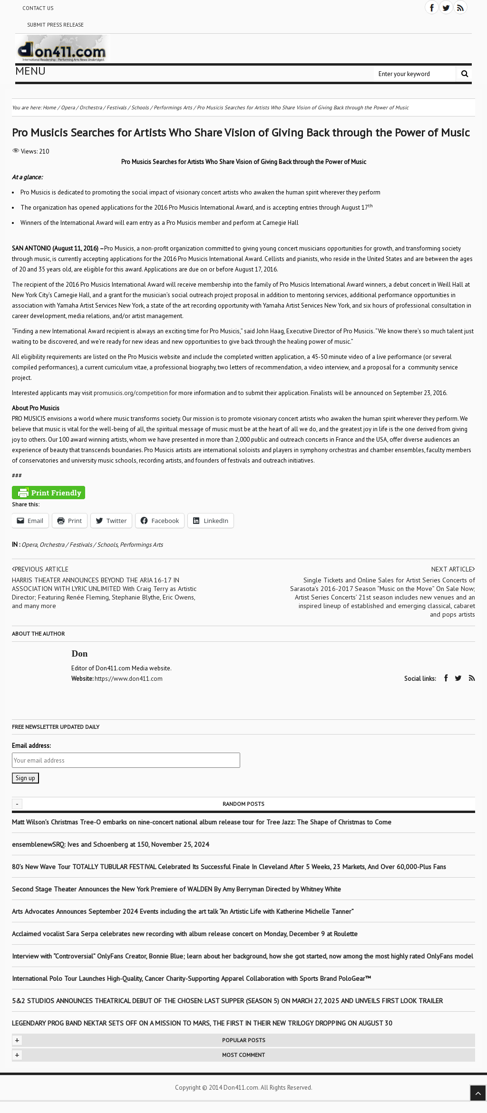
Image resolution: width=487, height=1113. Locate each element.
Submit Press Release (55, 24)
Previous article (41, 569)
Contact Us (37, 8)
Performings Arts (141, 545)
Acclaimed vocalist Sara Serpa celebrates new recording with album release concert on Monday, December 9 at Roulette (185, 933)
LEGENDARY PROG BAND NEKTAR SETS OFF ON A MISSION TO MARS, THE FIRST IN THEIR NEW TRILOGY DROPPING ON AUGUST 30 (202, 1022)
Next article (453, 569)
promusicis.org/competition (131, 393)
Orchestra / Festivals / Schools (78, 545)
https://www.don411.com (130, 679)
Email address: (31, 745)
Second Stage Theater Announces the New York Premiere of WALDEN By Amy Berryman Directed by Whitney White (176, 888)
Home (49, 107)
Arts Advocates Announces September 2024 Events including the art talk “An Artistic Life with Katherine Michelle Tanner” (183, 911)
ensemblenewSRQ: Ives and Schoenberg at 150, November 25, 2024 (110, 844)
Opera (29, 545)
